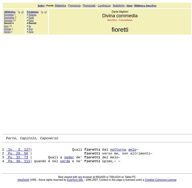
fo (30, 25)
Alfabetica (60, 5)
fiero (31, 20)
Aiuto (129, 5)
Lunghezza (104, 5)
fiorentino (9, 17)
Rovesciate (89, 5)
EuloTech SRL (75, 184)
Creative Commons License (161, 184)
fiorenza (8, 20)
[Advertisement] (48, 83)
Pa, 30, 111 (18, 165)
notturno (118, 151)
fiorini (7, 31)
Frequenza (74, 5)
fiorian (7, 28)
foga (31, 31)
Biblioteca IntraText (145, 5)
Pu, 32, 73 (17, 161)
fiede (31, 17)
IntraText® (24, 184)
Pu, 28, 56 (17, 156)
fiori (6, 25)
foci (31, 28)
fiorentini (9, 14)
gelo (132, 151)
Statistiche (118, 5)
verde (65, 165)
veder (69, 161)
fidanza (32, 14)
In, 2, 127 (18, 151)
